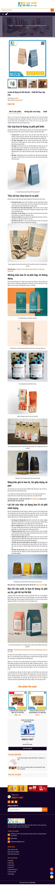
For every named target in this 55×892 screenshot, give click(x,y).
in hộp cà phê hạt (40, 585)
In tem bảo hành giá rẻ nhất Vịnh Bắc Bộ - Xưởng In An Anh (31, 758)
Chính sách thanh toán (13, 854)
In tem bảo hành (12, 872)
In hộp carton (11, 865)
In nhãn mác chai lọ (12, 869)
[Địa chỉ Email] (27, 809)
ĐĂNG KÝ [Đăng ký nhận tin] (44, 809)
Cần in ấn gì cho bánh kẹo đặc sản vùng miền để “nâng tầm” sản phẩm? (31, 768)
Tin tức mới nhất (14, 755)
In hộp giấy (10, 860)
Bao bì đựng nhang (35, 499)
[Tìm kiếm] (52, 10)
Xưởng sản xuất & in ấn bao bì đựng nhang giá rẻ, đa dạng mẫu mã (37, 711)
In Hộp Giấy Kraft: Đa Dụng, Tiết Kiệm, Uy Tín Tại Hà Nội (18, 711)
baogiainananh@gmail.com (17, 841)
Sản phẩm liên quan (27, 686)
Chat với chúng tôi (27, 748)
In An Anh (39, 677)
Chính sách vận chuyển (13, 852)
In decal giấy (11, 874)
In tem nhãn (11, 867)
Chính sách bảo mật (13, 849)
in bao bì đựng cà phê (15, 117)
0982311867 (27, 739)
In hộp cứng (11, 863)
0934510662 (14, 838)
